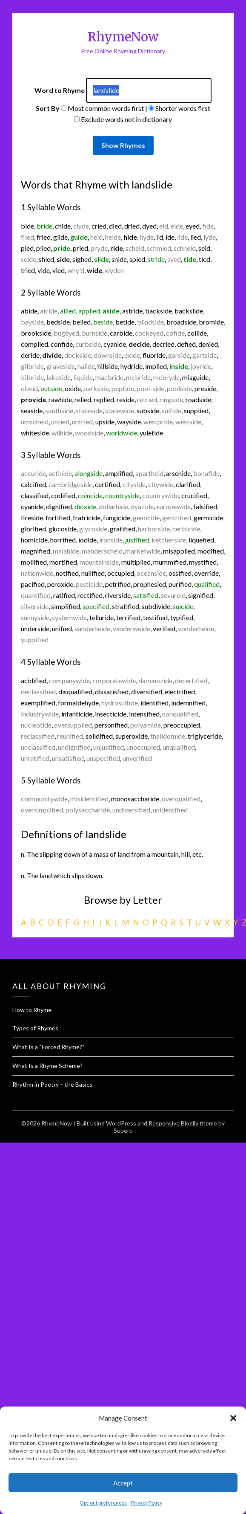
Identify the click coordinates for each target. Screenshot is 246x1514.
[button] (233, 1418)
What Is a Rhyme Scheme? (47, 1065)
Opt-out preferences (103, 1502)
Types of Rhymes (35, 1028)
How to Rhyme (31, 1009)
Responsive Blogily (173, 1123)
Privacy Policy (146, 1502)
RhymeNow (123, 37)
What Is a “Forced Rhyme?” (48, 1046)
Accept (123, 1483)
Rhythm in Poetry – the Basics (52, 1084)
